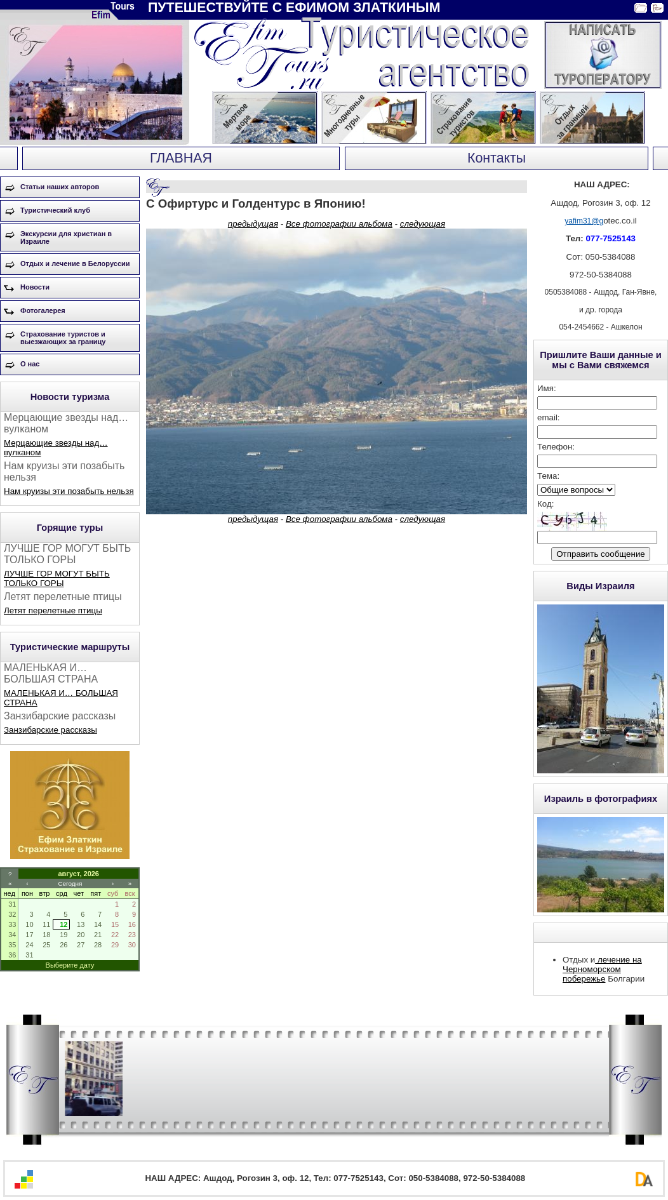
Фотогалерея (42, 310)
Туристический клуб (55, 210)
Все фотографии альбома (339, 224)
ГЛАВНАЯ (181, 158)
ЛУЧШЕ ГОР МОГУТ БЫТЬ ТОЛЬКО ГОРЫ (57, 578)
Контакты (496, 158)
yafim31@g (583, 221)
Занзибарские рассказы (50, 730)
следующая (422, 224)
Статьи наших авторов (59, 186)
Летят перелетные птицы (53, 610)
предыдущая (253, 224)
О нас (30, 364)
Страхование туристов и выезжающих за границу (62, 337)
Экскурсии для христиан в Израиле (66, 237)
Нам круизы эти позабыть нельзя (69, 491)
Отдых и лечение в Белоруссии (75, 263)
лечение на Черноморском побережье (602, 969)
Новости (35, 287)
